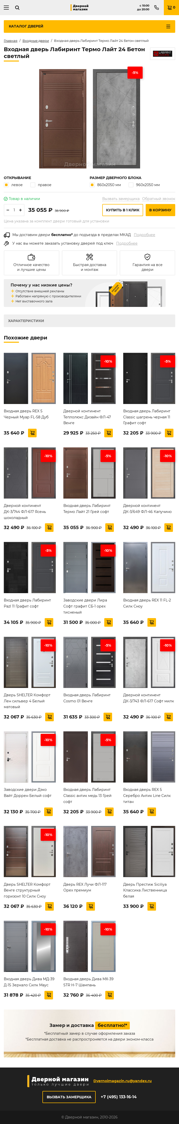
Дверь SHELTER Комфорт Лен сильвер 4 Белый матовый (27, 701)
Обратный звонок (158, 198)
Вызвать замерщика (121, 198)
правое (41, 184)
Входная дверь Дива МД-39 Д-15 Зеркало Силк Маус (29, 982)
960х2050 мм (144, 184)
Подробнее (144, 235)
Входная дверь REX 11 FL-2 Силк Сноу (147, 603)
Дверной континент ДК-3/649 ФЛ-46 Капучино (147, 508)
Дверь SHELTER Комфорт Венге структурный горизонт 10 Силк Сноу (27, 890)
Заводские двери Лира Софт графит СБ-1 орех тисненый (85, 606)
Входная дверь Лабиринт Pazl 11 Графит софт (27, 603)
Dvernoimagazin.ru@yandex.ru (122, 1081)
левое (13, 184)
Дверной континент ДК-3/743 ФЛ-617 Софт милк (148, 698)
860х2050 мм (105, 184)
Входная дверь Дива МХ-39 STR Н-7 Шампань (88, 982)
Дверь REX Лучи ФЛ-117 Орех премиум (85, 887)
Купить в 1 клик (122, 210)
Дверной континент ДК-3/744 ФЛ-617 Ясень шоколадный (25, 511)
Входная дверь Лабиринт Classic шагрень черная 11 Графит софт (146, 417)
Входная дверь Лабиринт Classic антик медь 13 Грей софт (87, 795)
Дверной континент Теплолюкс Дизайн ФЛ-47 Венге (87, 417)
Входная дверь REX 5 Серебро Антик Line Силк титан (147, 795)
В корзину (160, 210)
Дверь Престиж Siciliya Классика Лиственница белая (145, 890)
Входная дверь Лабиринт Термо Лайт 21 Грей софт (87, 508)
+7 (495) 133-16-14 (119, 1096)
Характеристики (26, 321)
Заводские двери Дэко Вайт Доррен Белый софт (28, 792)
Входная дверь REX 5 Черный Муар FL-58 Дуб (26, 414)
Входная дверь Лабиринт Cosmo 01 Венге (87, 698)
